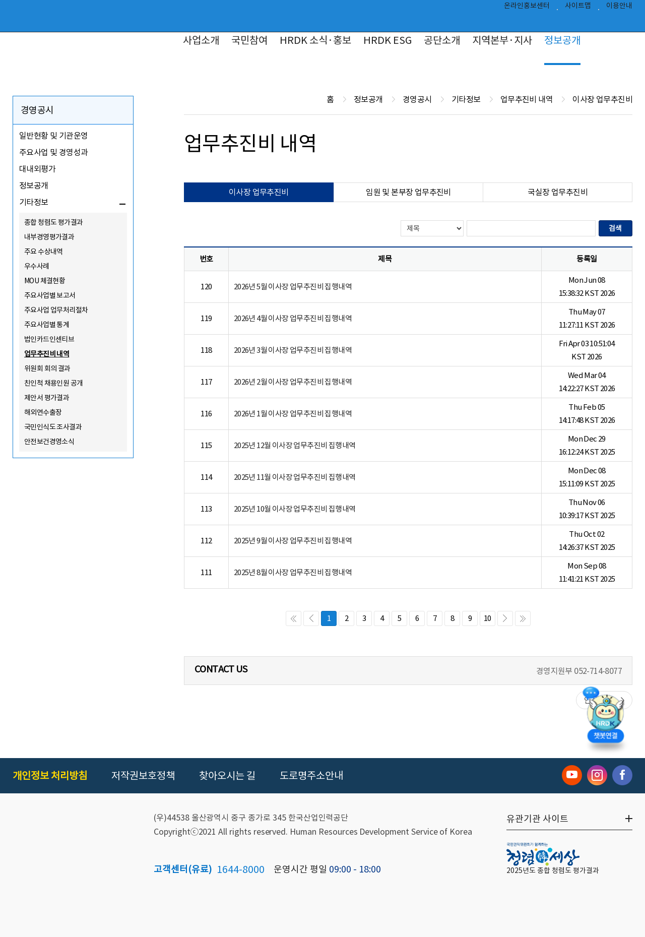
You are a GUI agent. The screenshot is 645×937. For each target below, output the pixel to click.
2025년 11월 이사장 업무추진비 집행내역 (295, 477)
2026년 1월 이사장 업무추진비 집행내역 (293, 413)
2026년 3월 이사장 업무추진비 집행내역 (293, 350)
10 (487, 618)
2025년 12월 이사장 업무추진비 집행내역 (295, 445)
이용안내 (619, 8)
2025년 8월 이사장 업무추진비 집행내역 (293, 572)
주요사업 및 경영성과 (53, 152)
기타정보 (33, 202)
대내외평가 (37, 169)
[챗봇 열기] (605, 717)
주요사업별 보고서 (50, 295)
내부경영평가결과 (49, 236)
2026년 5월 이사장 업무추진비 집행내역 (293, 286)
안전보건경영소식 (49, 441)
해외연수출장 (42, 412)
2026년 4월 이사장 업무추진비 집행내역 (293, 318)
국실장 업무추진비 (558, 192)
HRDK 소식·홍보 (315, 40)
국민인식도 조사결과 (53, 426)
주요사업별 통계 (46, 324)
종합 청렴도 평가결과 (53, 222)
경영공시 (37, 110)
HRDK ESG (387, 40)
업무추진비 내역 (46, 353)
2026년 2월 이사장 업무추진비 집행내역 (293, 382)
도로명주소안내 (311, 775)
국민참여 (249, 40)
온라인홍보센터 (527, 8)
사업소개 (201, 40)
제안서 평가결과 (46, 397)
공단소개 (442, 40)
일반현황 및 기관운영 (53, 136)
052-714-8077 (598, 671)
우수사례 (36, 266)
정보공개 (562, 40)
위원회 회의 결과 (47, 368)
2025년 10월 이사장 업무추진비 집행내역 (295, 509)
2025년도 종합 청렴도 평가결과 (552, 870)
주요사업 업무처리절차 (56, 310)
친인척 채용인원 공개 (53, 383)
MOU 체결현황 (44, 280)
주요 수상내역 (43, 251)
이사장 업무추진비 (259, 192)
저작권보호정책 (143, 775)
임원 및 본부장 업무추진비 (408, 192)
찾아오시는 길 (227, 775)
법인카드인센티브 (49, 339)
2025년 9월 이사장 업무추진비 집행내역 (293, 540)
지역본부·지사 (502, 40)
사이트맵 (578, 8)
